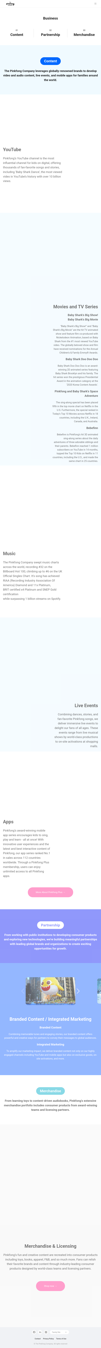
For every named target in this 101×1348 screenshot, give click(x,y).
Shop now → (50, 1286)
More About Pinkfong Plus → (50, 892)
